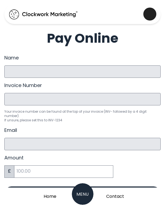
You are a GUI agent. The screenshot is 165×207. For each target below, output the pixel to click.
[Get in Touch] (115, 196)
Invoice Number (23, 85)
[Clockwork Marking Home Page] (43, 14)
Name (11, 58)
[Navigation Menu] (82, 194)
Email (10, 130)
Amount (14, 158)
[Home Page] (50, 196)
